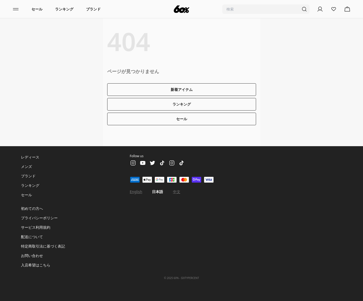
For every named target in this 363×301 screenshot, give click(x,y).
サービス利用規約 (35, 227)
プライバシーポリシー (39, 217)
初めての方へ (32, 208)
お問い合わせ (32, 255)
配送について (32, 236)
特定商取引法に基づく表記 (43, 246)
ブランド (93, 9)
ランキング (64, 9)
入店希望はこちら (35, 264)
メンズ (26, 166)
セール (36, 9)
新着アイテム (182, 89)
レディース (30, 157)
